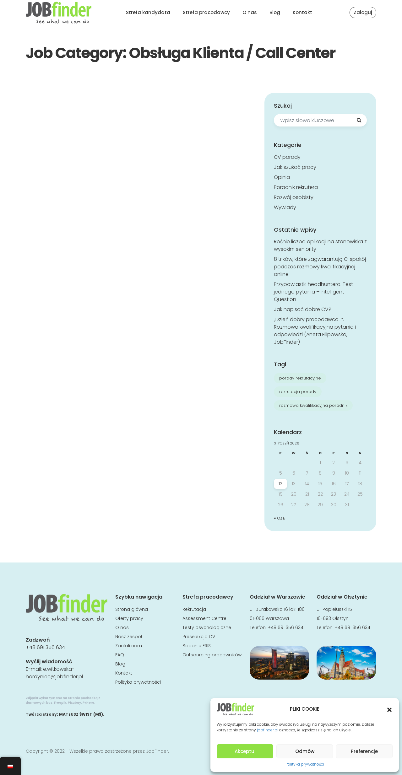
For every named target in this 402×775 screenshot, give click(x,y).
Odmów (304, 751)
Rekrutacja (194, 609)
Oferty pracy (129, 618)
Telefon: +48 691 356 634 (276, 627)
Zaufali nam (128, 646)
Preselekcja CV (198, 636)
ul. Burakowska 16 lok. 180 (277, 609)
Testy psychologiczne (206, 627)
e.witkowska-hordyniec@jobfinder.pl (54, 672)
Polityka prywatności (304, 764)
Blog (274, 12)
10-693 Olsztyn (333, 618)
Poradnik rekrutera (296, 187)
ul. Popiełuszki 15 (334, 609)
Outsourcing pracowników (212, 655)
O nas (249, 12)
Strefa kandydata (148, 12)
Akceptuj (245, 751)
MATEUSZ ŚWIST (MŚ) (81, 714)
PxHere (88, 702)
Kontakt (302, 12)
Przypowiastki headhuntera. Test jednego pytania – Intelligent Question (313, 292)
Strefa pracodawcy (206, 12)
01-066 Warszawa (269, 618)
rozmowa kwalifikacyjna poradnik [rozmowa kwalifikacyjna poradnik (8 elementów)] (313, 405)
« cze (279, 518)
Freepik (60, 702)
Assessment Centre (204, 618)
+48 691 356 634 (45, 647)
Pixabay (74, 702)
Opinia (282, 177)
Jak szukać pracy (295, 167)
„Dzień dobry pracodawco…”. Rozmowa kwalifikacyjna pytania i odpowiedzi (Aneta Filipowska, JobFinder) (315, 331)
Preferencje (364, 751)
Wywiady (285, 207)
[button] (389, 709)
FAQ (119, 655)
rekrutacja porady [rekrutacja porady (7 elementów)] (297, 392)
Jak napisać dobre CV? (302, 309)
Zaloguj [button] (363, 12)
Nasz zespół (128, 636)
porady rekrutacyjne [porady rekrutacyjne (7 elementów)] (300, 378)
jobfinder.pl (267, 730)
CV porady (287, 157)
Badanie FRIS (196, 646)
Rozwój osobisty (293, 197)
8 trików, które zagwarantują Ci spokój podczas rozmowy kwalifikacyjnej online (320, 267)
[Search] (359, 120)
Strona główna (131, 609)
